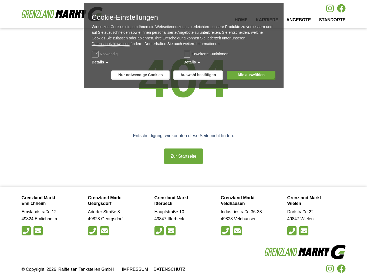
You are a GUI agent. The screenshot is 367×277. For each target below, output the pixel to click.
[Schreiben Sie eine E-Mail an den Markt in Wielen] (304, 230)
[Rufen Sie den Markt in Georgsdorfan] (93, 230)
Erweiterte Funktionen (210, 54)
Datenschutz (169, 269)
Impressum (135, 269)
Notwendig (105, 54)
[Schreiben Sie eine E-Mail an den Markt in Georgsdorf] (105, 230)
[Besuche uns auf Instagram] (330, 8)
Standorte (332, 20)
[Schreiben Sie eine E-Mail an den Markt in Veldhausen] (238, 230)
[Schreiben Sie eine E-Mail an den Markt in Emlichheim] (38, 230)
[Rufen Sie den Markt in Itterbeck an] (159, 230)
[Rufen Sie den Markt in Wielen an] (292, 230)
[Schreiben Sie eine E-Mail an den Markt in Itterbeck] (171, 230)
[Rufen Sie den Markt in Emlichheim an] (27, 230)
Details (98, 62)
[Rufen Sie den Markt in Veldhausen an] (226, 230)
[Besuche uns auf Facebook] (341, 8)
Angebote (298, 20)
